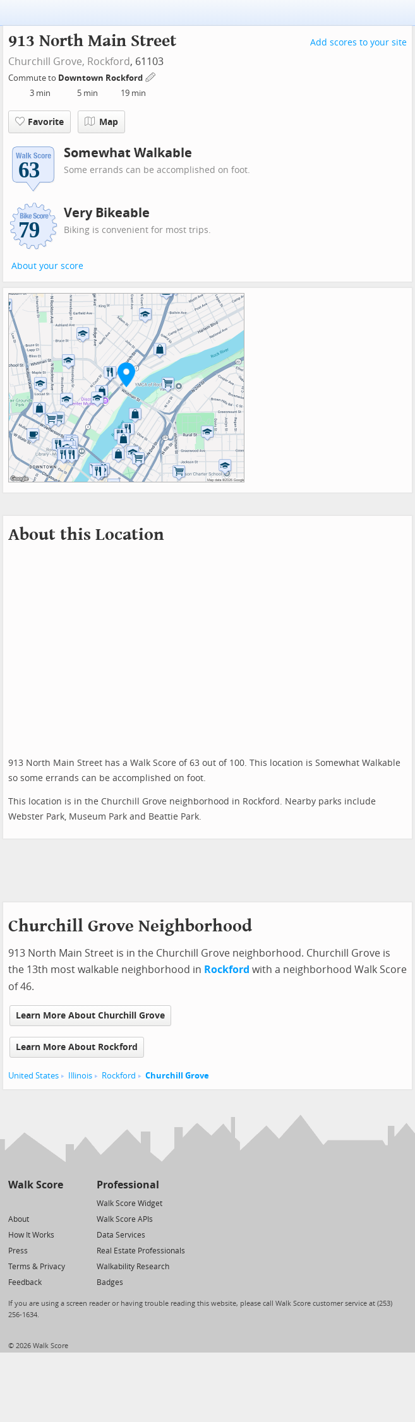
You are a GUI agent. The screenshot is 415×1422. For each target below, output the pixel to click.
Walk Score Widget (129, 1203)
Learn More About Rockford (77, 1047)
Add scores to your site (358, 42)
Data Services (121, 1235)
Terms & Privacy (36, 1266)
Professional (128, 1185)
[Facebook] (35, 1202)
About (18, 1219)
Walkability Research (133, 1266)
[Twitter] (15, 1202)
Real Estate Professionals (141, 1250)
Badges (110, 1282)
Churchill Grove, (46, 62)
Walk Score (35, 1185)
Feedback (25, 1282)
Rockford (108, 62)
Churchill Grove (177, 1075)
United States (33, 1075)
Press (18, 1250)
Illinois (80, 1075)
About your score (47, 266)
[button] (126, 374)
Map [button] (101, 122)
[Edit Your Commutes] (151, 76)
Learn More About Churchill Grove (90, 1015)
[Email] (54, 1202)
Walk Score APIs (125, 1219)
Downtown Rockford (101, 78)
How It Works (31, 1235)
